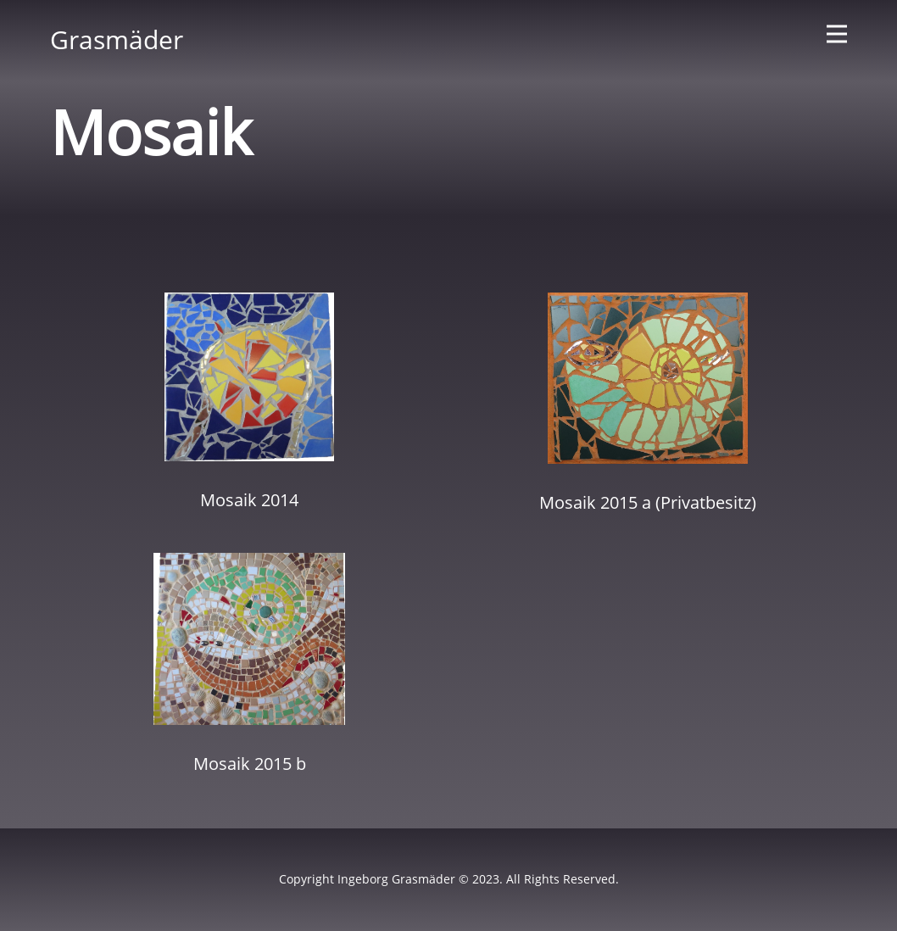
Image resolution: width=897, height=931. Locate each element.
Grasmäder (116, 39)
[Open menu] (837, 33)
